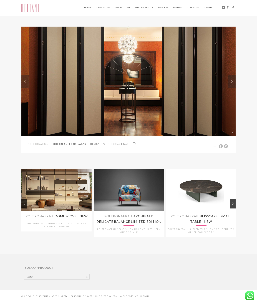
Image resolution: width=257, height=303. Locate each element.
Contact (210, 7)
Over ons (194, 7)
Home (88, 7)
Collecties (103, 7)
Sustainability (144, 7)
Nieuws (178, 7)
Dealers (163, 7)
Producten (122, 7)
